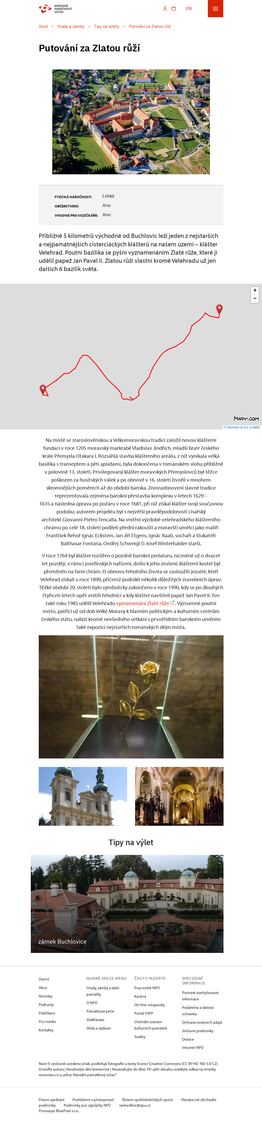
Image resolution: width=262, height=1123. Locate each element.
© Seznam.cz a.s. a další (241, 427)
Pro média (47, 1021)
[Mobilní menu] (215, 8)
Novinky (45, 995)
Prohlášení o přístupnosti (95, 1099)
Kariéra (140, 996)
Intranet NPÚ (193, 1047)
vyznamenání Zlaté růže (145, 603)
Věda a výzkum (99, 1028)
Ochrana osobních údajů (202, 1022)
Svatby (139, 1036)
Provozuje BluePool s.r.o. (59, 1110)
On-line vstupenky (149, 1004)
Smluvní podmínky (197, 1030)
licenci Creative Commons (159, 1063)
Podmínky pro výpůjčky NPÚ (106, 1105)
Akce (43, 987)
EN (189, 8)
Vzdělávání (95, 1019)
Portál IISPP (143, 1013)
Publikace (47, 1012)
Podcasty (46, 1004)
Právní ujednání (52, 1099)
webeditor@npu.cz (154, 1105)
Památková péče (100, 1011)
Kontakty (46, 1029)
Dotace (188, 1039)
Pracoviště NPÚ (147, 987)
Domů (44, 979)
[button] (43, 389)
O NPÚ (92, 1002)
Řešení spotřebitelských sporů (150, 1099)
